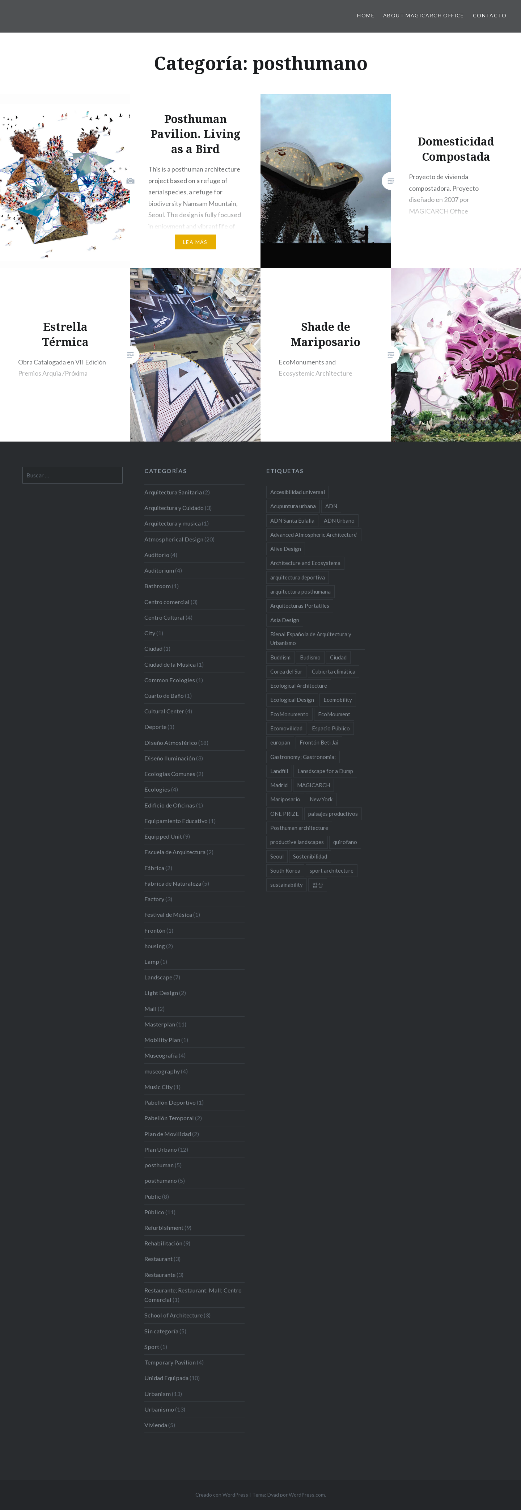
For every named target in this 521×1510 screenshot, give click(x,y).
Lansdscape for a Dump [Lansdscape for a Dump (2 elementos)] (325, 771)
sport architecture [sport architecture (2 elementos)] (331, 870)
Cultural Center (164, 711)
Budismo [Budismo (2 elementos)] (310, 657)
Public (152, 1196)
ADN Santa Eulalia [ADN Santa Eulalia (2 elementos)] (292, 520)
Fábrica (154, 867)
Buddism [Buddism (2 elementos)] (280, 657)
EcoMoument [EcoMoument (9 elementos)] (334, 714)
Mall (150, 1008)
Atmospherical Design (173, 539)
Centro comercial (167, 601)
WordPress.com (307, 1495)
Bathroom (157, 585)
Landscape (158, 977)
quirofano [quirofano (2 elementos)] (345, 842)
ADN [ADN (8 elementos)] (331, 506)
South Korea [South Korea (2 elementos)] (285, 870)
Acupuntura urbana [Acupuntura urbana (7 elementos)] (293, 506)
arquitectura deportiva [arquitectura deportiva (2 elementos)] (297, 577)
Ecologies (157, 789)
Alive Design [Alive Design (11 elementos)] (285, 548)
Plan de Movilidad (167, 1133)
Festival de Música (168, 914)
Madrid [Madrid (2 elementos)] (279, 785)
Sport (151, 1346)
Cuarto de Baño (164, 695)
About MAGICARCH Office (423, 15)
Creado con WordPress (221, 1495)
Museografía (161, 1055)
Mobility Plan (162, 1039)
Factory (154, 898)
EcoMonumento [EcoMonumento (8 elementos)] (289, 714)
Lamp (151, 961)
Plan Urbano (160, 1149)
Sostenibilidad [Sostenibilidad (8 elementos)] (310, 856)
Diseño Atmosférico (170, 742)
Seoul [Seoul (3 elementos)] (277, 856)
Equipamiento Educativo (176, 820)
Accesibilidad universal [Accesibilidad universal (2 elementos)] (297, 492)
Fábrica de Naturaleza (172, 883)
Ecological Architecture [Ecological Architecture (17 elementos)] (298, 685)
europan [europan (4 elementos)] (280, 742)
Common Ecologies (169, 679)
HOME (365, 15)
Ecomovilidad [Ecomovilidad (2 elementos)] (286, 728)
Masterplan (159, 1024)
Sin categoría (161, 1331)
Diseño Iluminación (169, 758)
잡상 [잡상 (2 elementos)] (317, 884)
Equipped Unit (163, 836)
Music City (158, 1086)
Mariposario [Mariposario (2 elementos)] (285, 799)
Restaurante (159, 1274)
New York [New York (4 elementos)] (321, 799)
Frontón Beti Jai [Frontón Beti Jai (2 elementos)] (319, 742)
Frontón (154, 930)
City (149, 632)
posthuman (159, 1164)
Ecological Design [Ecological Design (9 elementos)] (292, 699)
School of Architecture (173, 1315)
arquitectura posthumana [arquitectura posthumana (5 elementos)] (300, 591)
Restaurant (158, 1258)
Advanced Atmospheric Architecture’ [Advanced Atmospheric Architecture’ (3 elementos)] (313, 534)
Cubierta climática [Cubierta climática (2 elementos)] (333, 671)
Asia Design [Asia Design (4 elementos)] (284, 620)
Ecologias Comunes (169, 773)
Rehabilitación (163, 1243)
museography (162, 1071)
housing (154, 945)
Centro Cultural (164, 617)
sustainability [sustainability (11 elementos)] (286, 884)
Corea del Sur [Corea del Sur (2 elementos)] (286, 671)
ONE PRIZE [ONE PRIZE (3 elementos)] (284, 813)
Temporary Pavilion (170, 1362)
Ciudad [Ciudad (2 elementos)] (338, 657)
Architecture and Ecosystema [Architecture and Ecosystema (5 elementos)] (305, 563)
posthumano (160, 1180)
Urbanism (157, 1393)
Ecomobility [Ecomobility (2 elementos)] (337, 699)
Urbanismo (159, 1409)
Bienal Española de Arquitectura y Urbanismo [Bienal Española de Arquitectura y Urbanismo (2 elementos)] (310, 638)
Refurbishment (163, 1227)
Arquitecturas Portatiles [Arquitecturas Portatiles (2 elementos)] (299, 605)
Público (154, 1212)
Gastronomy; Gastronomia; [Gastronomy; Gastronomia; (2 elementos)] (303, 757)
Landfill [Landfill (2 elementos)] (279, 771)
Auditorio (156, 554)
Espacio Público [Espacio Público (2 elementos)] (331, 728)
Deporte (155, 726)
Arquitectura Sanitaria (173, 492)
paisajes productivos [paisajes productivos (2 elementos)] (333, 813)
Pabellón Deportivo (170, 1102)
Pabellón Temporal (169, 1117)
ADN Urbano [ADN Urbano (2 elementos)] (339, 520)
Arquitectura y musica (172, 523)
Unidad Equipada (166, 1377)
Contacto (490, 15)
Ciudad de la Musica (170, 664)
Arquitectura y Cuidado (174, 507)
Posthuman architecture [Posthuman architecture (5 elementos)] (299, 827)
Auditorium (159, 570)
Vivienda (155, 1424)
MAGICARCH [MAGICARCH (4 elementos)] (313, 785)
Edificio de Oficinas (169, 805)
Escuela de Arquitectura (175, 851)
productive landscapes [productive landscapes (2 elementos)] (297, 842)
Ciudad (153, 648)
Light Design (161, 992)
